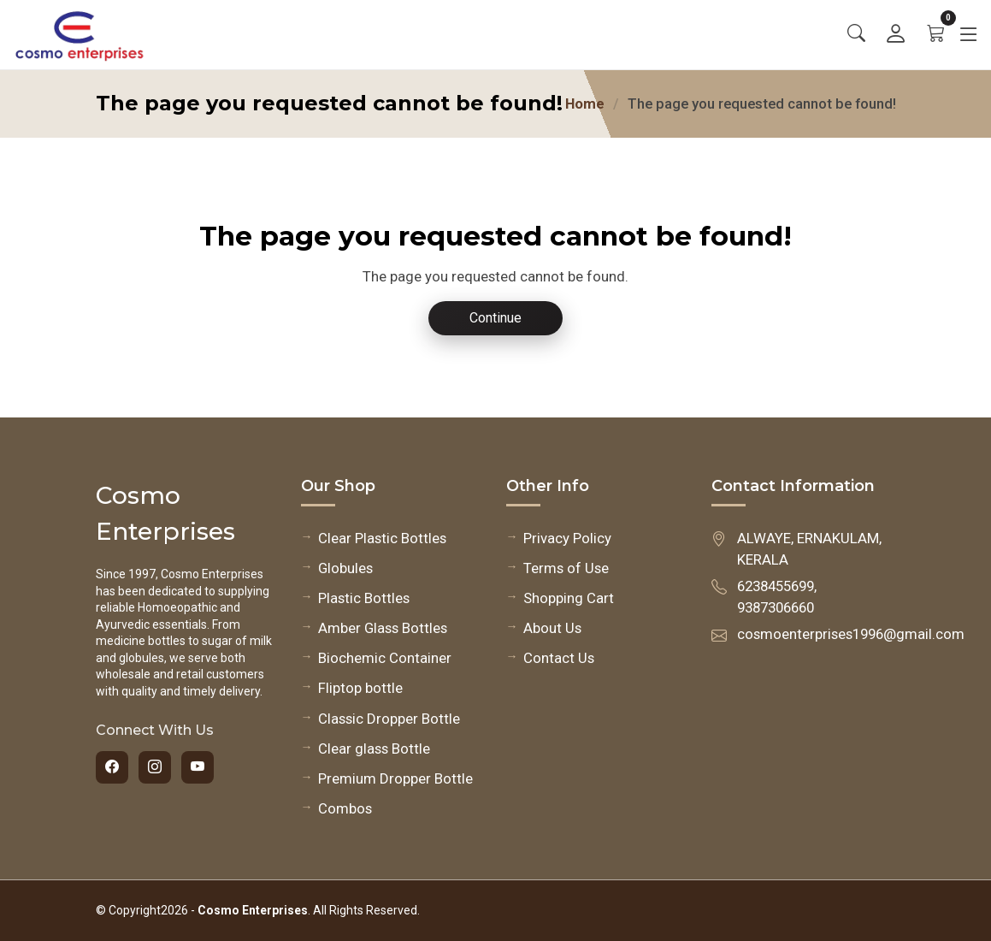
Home (585, 103)
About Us (552, 627)
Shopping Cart (568, 598)
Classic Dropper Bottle (389, 718)
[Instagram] (155, 767)
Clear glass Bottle (374, 748)
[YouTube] (197, 767)
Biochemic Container (384, 657)
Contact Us (558, 657)
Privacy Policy (567, 538)
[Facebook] (112, 767)
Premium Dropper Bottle (395, 778)
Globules (345, 568)
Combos (345, 808)
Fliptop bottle (360, 687)
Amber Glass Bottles (382, 627)
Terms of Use (566, 568)
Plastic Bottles (364, 598)
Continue (495, 318)
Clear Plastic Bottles (382, 538)
